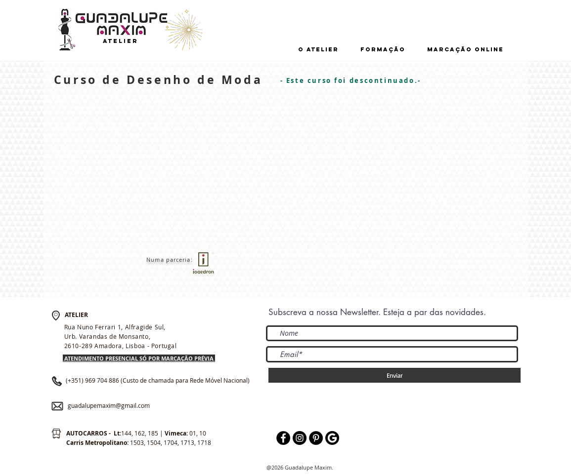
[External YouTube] (183, 171)
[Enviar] (394, 375)
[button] (319, 49)
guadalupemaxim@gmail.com (109, 405)
